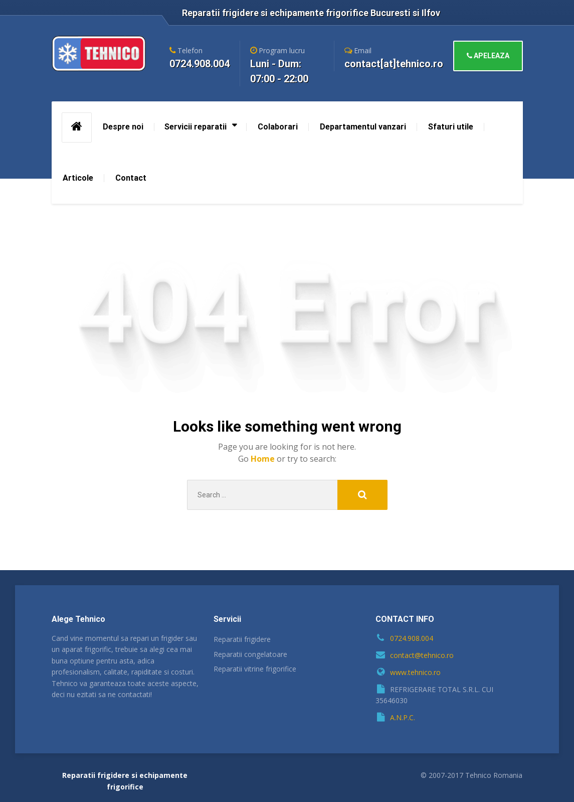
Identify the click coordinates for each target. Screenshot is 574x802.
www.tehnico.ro (415, 672)
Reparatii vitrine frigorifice (255, 669)
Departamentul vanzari (363, 126)
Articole (78, 178)
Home (264, 458)
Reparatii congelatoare (250, 654)
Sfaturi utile (450, 126)
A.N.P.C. (402, 717)
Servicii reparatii (195, 126)
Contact (130, 178)
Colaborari (278, 126)
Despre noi (123, 126)
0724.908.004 (411, 638)
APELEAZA (488, 56)
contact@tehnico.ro (422, 655)
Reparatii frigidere (242, 639)
